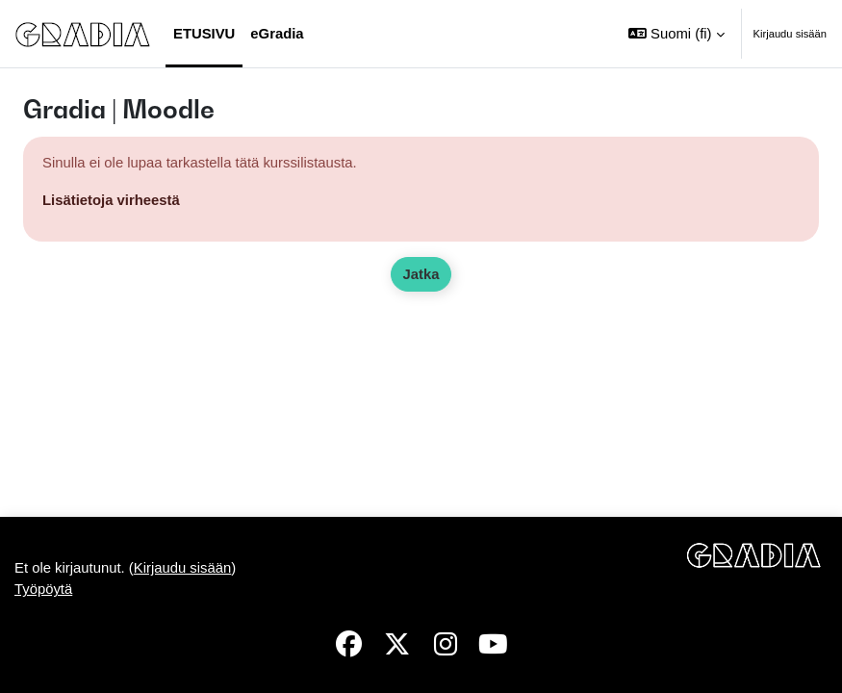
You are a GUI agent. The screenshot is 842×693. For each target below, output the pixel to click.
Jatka (421, 274)
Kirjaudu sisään (790, 33)
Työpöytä (43, 589)
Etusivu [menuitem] (204, 33)
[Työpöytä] (82, 33)
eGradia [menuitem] (276, 33)
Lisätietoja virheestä (111, 200)
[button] (676, 33)
